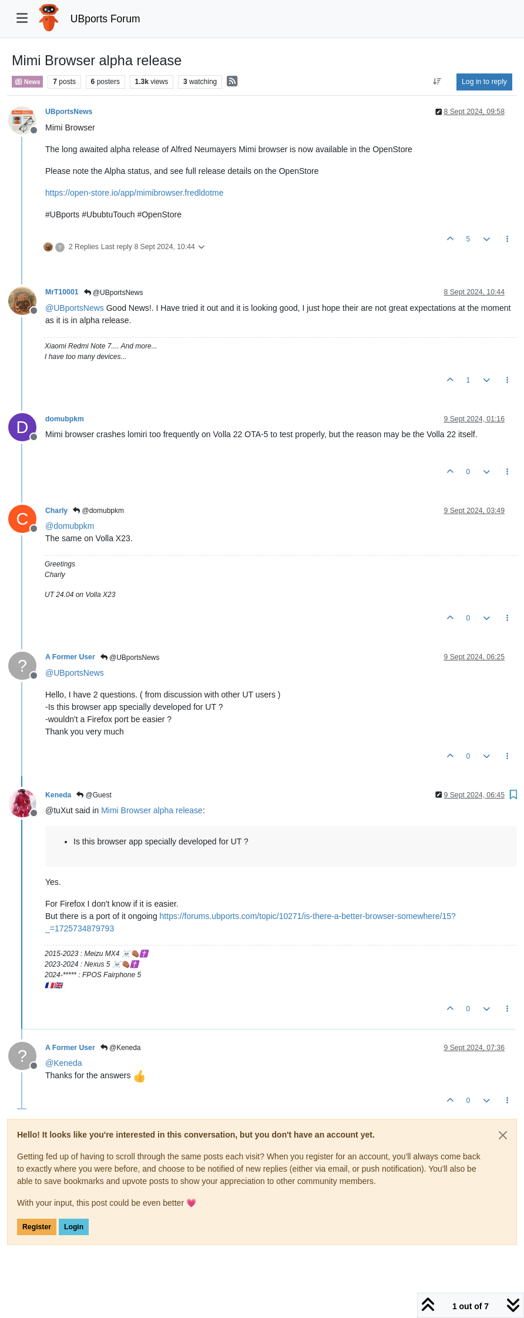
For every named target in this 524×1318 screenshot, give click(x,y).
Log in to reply (484, 82)
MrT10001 (62, 292)
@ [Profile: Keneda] (63, 1063)
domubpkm (64, 419)
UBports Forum (105, 19)
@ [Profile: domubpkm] (69, 526)
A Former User (70, 657)
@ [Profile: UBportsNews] (74, 308)
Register (36, 1227)
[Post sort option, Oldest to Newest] (437, 81)
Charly (56, 511)
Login (73, 1227)
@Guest (94, 795)
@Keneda (120, 1048)
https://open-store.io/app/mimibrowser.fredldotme (134, 192)
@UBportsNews (113, 293)
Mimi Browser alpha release (152, 810)
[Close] (502, 1135)
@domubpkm (98, 511)
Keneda (58, 795)
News (27, 81)
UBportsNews (68, 112)
